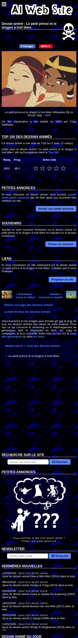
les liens (39, 336)
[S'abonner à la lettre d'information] (27, 556)
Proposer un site (62, 279)
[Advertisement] (39, 410)
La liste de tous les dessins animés (27, 311)
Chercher (60, 461)
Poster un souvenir (60, 244)
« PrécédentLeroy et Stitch (25, 296)
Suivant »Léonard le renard (50, 296)
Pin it (45, 46)
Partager (27, 46)
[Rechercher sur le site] (27, 461)
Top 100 (53, 152)
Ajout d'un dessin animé (33, 573)
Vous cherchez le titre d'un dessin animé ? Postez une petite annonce (39, 508)
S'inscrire (60, 556)
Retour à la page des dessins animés (28, 304)
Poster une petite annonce (56, 208)
